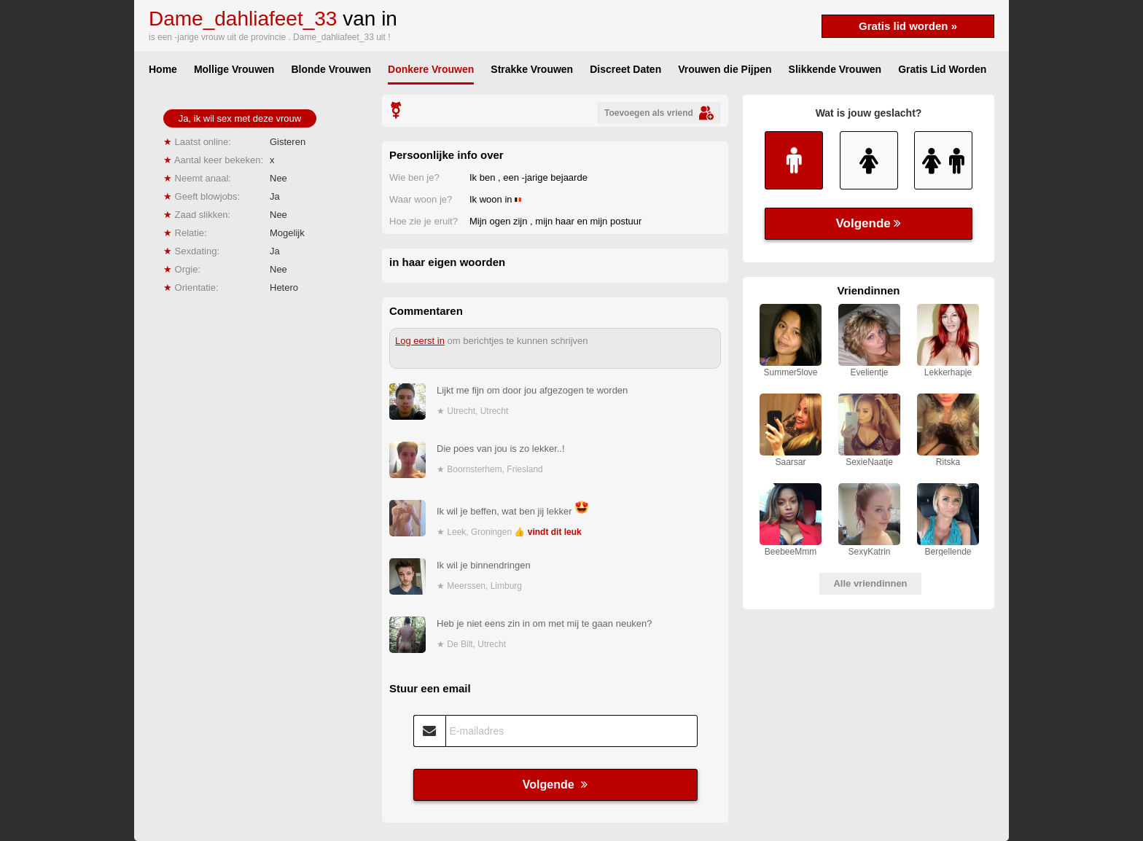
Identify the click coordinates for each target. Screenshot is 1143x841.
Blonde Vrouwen (331, 69)
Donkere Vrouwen (431, 69)
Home (163, 69)
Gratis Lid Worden (942, 69)
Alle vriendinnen (870, 583)
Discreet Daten (625, 69)
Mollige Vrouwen (234, 69)
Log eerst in (420, 340)
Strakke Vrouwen (532, 69)
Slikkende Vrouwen (835, 69)
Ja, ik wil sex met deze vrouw (240, 118)
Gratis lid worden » (908, 26)
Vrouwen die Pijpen (724, 69)
